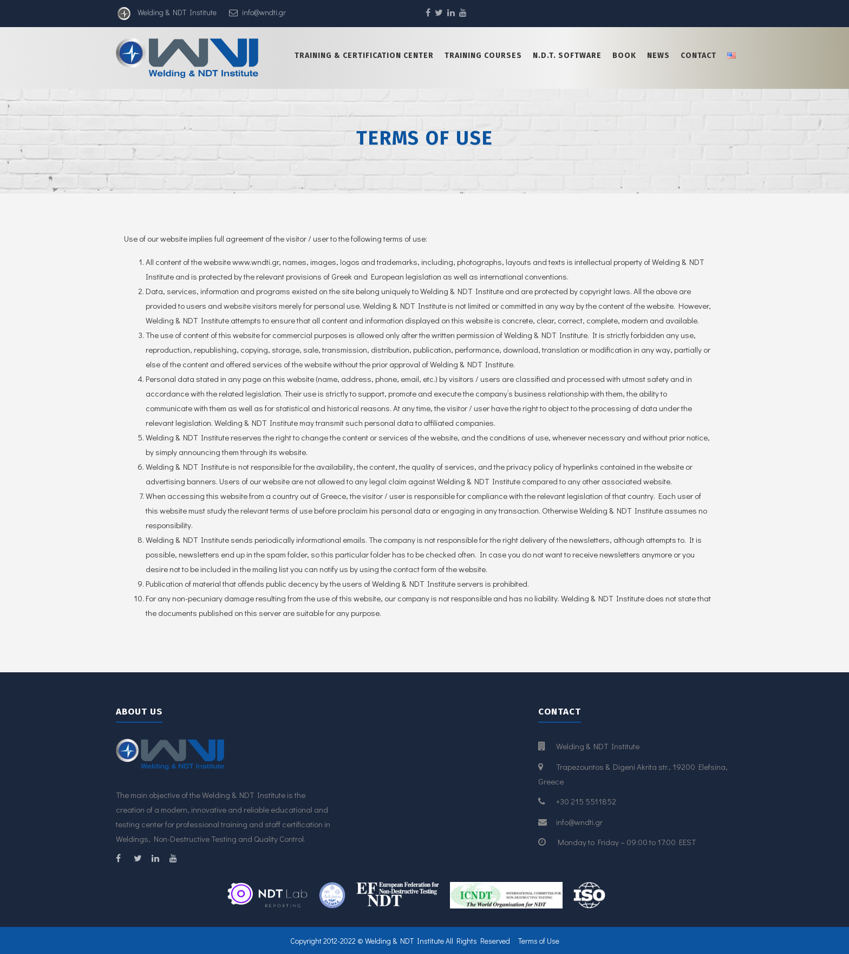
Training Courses (483, 55)
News (658, 55)
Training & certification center (364, 55)
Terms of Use (538, 941)
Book (624, 55)
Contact (698, 55)
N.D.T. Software (567, 55)
